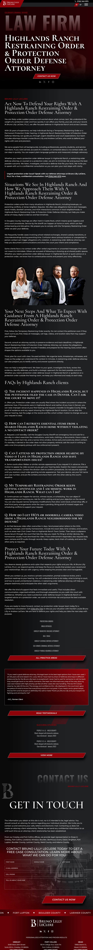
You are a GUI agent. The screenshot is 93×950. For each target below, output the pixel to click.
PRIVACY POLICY (42, 947)
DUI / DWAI (46, 636)
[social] (40, 82)
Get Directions (16, 929)
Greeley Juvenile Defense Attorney (46, 641)
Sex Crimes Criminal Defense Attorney (46, 646)
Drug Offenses (46, 626)
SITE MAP (54, 947)
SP (80, 4)
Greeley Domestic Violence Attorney (46, 631)
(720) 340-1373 (81, 1)
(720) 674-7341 (37, 609)
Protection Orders (46, 621)
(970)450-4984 (51, 932)
